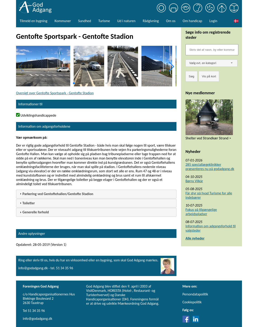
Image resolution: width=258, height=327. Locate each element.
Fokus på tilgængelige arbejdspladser (201, 211)
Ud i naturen (126, 21)
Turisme (104, 21)
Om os (171, 21)
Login (213, 21)
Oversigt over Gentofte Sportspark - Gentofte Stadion (55, 93)
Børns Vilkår (194, 181)
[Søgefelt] (211, 49)
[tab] (96, 194)
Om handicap (192, 21)
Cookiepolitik (192, 302)
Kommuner (62, 21)
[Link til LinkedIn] (195, 321)
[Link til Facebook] (187, 321)
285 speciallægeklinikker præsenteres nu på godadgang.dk (209, 166)
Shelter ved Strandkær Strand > (208, 138)
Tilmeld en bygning (33, 21)
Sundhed (84, 21)
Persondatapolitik (195, 294)
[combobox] (211, 63)
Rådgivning (151, 21)
